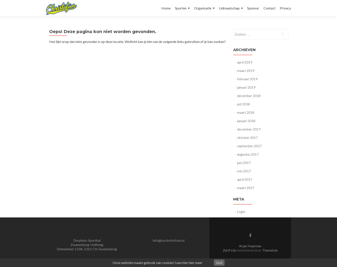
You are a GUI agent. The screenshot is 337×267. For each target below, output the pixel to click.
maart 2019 (245, 70)
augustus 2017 (248, 154)
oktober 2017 (247, 137)
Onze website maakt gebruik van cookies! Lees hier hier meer (157, 263)
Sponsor (253, 8)
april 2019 (244, 62)
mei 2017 (244, 171)
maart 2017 (245, 188)
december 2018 (248, 96)
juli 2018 (243, 104)
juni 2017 (244, 163)
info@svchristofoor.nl (168, 240)
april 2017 (244, 179)
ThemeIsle (270, 250)
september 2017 (249, 146)
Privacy (285, 8)
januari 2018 (246, 121)
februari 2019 (247, 79)
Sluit (219, 263)
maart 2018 (245, 112)
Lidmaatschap (229, 8)
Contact (269, 8)
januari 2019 (246, 87)
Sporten (181, 8)
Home (166, 8)
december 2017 (248, 129)
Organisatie (202, 8)
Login (241, 211)
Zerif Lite (230, 250)
